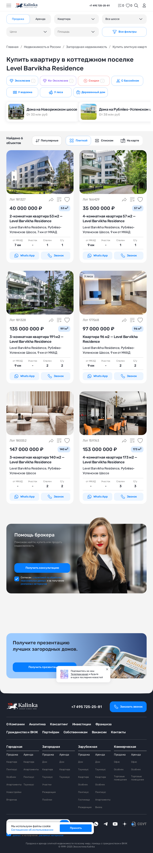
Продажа (12, 754)
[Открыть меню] (8, 5)
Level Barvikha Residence (28, 227)
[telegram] (105, 824)
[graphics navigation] (78, 140)
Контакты (118, 732)
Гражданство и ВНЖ (22, 732)
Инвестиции (81, 724)
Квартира (11, 761)
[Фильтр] (124, 32)
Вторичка (11, 799)
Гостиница (84, 799)
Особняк (11, 777)
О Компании (15, 724)
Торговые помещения (120, 778)
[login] (143, 5)
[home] (26, 5)
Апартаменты (14, 784)
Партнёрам (50, 732)
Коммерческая (125, 747)
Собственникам (75, 732)
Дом (44, 761)
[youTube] (115, 824)
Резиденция (49, 792)
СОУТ (142, 824)
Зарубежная (87, 747)
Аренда (28, 754)
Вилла (98, 807)
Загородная (51, 747)
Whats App (24, 255)
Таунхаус (29, 784)
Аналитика (37, 724)
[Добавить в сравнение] (59, 199)
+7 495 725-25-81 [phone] (99, 5)
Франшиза (103, 724)
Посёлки (47, 799)
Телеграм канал (79, 674)
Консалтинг (59, 724)
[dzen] (124, 824)
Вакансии (99, 732)
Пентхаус (11, 769)
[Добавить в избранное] (67, 199)
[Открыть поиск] (136, 5)
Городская (14, 747)
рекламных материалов (34, 583)
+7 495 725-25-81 (86, 707)
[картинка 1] (40, 172)
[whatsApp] (96, 824)
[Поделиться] (51, 199)
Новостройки (13, 792)
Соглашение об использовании (32, 830)
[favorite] (129, 5)
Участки (46, 784)
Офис (117, 761)
